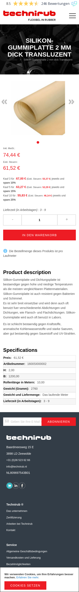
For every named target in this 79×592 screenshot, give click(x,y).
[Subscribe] (59, 421)
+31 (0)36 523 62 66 (18, 460)
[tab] (38, 142)
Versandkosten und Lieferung (23, 557)
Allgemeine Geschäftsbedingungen (26, 551)
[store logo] (21, 16)
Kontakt (10, 530)
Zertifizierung (13, 517)
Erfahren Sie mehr (27, 577)
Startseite (12, 59)
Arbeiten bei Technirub (19, 523)
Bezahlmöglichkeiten (18, 564)
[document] (39, 579)
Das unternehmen (16, 511)
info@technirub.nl (16, 466)
